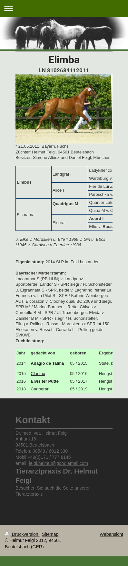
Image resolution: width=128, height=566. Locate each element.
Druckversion (22, 534)
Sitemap (50, 534)
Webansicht (111, 534)
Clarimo (38, 373)
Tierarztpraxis (29, 494)
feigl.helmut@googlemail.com (58, 463)
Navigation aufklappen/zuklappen (64, 8)
